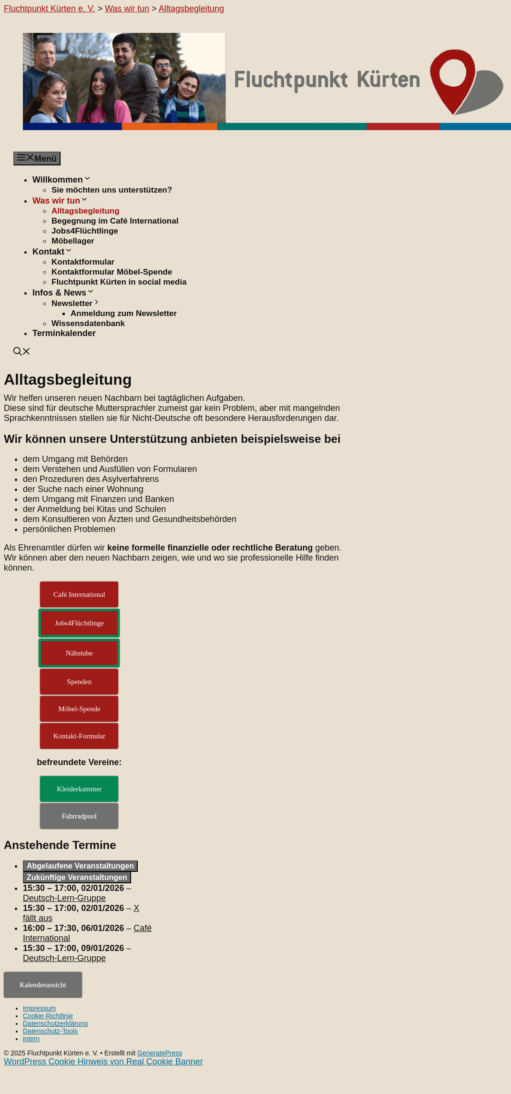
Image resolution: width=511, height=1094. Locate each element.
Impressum (39, 1008)
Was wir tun (60, 200)
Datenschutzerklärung (55, 1023)
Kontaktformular (82, 261)
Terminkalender (64, 333)
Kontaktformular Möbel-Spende (111, 271)
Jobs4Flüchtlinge (84, 230)
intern (31, 1039)
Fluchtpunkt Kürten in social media (118, 281)
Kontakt (52, 251)
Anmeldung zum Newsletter (124, 313)
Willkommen (62, 179)
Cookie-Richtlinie (48, 1016)
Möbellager (72, 240)
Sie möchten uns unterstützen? (111, 189)
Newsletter (76, 303)
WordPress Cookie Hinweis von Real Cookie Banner (103, 1061)
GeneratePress (159, 1053)
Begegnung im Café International (114, 220)
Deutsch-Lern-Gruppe (64, 898)
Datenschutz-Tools (50, 1031)
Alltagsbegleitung (85, 210)
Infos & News (63, 292)
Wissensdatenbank (88, 323)
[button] (22, 353)
